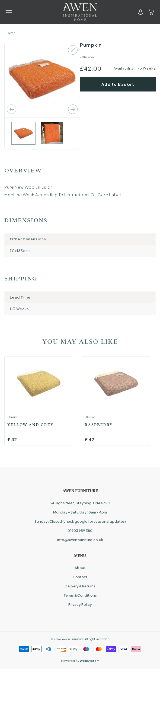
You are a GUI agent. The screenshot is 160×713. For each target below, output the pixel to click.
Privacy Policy (80, 604)
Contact (80, 577)
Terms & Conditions (80, 595)
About (80, 567)
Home (10, 33)
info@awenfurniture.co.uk (80, 540)
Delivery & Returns (80, 586)
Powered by (80, 660)
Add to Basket (118, 84)
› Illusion (87, 57)
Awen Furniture (73, 639)
